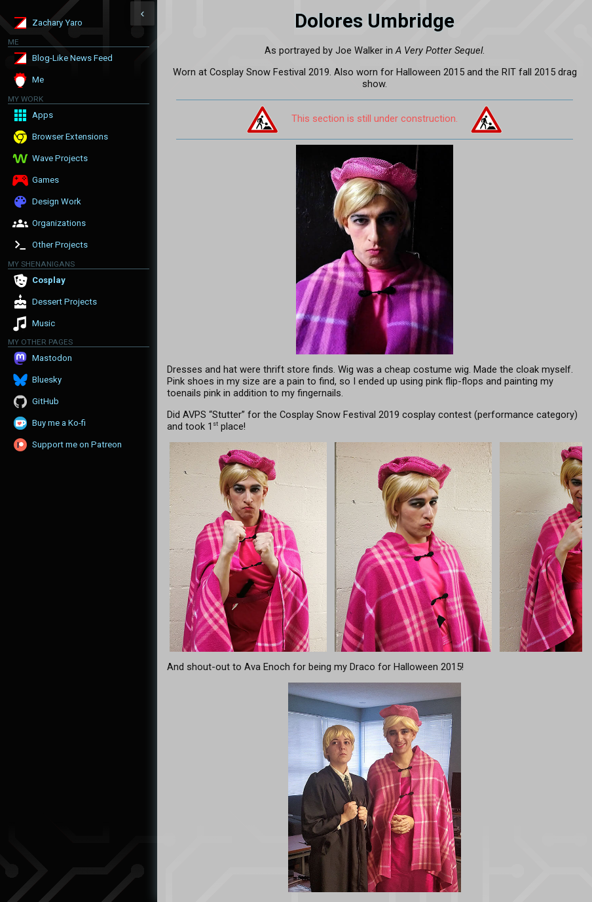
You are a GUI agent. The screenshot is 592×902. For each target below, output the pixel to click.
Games (45, 180)
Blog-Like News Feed (72, 58)
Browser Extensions (70, 136)
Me (38, 80)
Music (43, 323)
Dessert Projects (64, 302)
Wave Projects (60, 158)
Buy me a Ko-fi (59, 423)
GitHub (45, 401)
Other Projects (60, 245)
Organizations (59, 223)
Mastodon (52, 358)
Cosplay (48, 280)
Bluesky (47, 380)
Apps (42, 115)
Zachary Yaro (57, 23)
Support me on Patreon (77, 444)
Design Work (56, 201)
